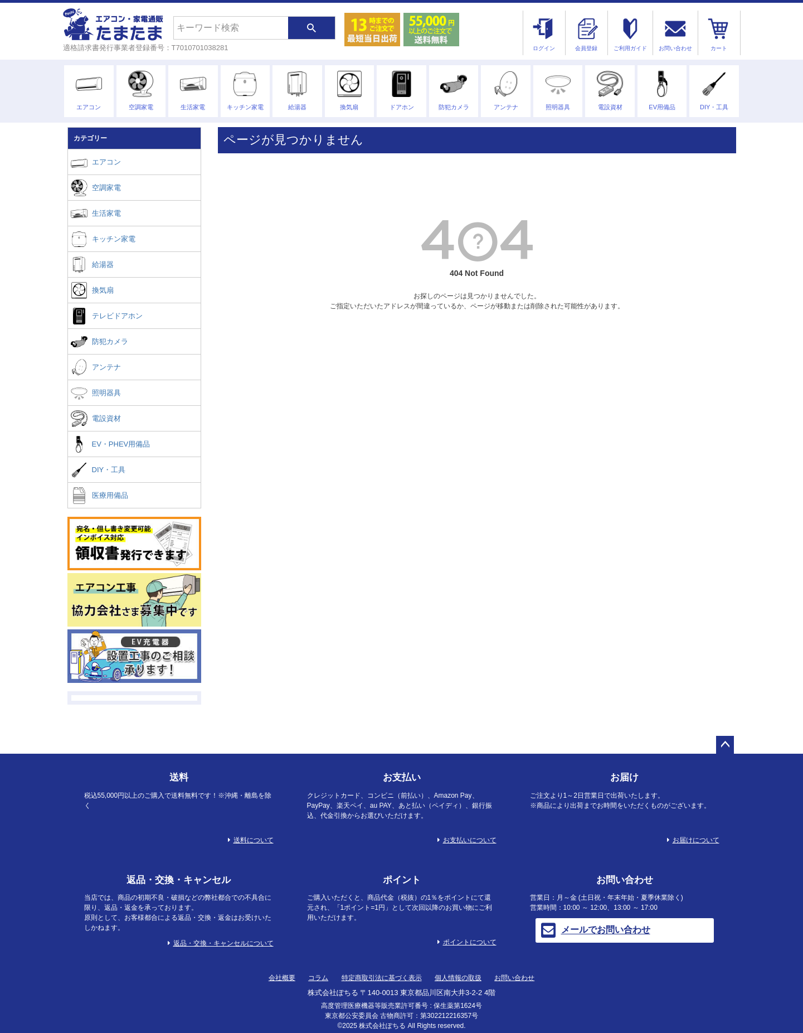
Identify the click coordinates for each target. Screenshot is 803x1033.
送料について (253, 840)
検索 (311, 28)
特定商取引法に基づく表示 (382, 978)
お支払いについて (470, 840)
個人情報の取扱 (458, 978)
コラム (318, 978)
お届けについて (696, 840)
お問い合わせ (514, 978)
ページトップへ (725, 745)
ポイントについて (470, 942)
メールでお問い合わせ (595, 930)
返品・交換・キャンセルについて (223, 943)
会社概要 (282, 978)
